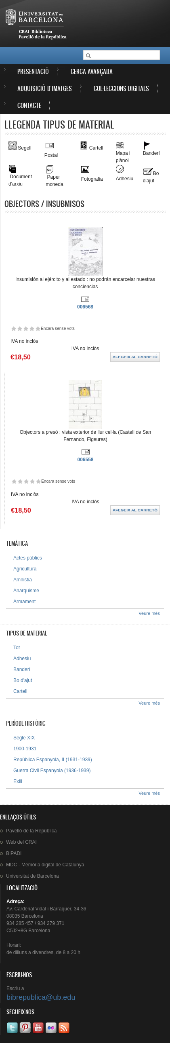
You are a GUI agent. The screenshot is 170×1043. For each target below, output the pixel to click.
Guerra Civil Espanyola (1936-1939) (51, 770)
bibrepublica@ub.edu (40, 997)
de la (31, 831)
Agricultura (24, 569)
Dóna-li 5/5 (38, 328)
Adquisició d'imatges (44, 88)
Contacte (29, 105)
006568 (85, 307)
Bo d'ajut (22, 680)
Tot (16, 647)
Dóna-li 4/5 (32, 328)
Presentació (33, 71)
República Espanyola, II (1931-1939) (52, 759)
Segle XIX (24, 738)
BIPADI (13, 853)
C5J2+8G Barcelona (28, 930)
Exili (17, 781)
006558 (85, 459)
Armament (24, 601)
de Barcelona (32, 876)
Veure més (149, 613)
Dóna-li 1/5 (13, 328)
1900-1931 (24, 749)
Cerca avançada (92, 71)
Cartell (20, 691)
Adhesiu (22, 658)
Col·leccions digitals (121, 88)
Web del (21, 842)
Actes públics (27, 558)
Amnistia (22, 580)
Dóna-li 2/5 (20, 328)
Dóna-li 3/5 (26, 328)
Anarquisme (26, 590)
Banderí (21, 669)
